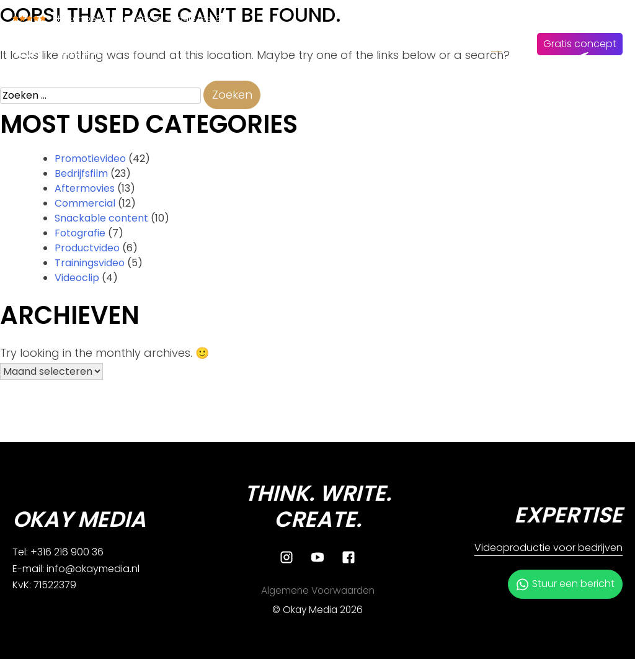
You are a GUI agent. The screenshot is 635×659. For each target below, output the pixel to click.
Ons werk (396, 44)
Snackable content (101, 218)
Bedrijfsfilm (81, 173)
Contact (455, 44)
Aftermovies (85, 188)
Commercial (85, 203)
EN (518, 44)
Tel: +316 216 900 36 (58, 552)
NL (496, 44)
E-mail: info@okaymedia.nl (76, 569)
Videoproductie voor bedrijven (548, 547)
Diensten (276, 44)
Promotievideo (90, 158)
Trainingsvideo (90, 263)
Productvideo (87, 248)
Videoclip (77, 278)
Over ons (336, 44)
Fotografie (80, 233)
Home (224, 44)
